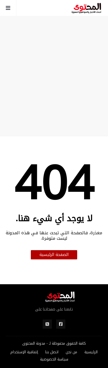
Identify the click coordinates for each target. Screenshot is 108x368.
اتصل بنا (51, 352)
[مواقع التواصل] (60, 324)
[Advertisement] (54, 76)
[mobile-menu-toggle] (8, 8)
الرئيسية (91, 352)
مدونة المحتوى (33, 343)
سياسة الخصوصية (54, 359)
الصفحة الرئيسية (54, 255)
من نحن (71, 352)
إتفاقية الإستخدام (24, 352)
